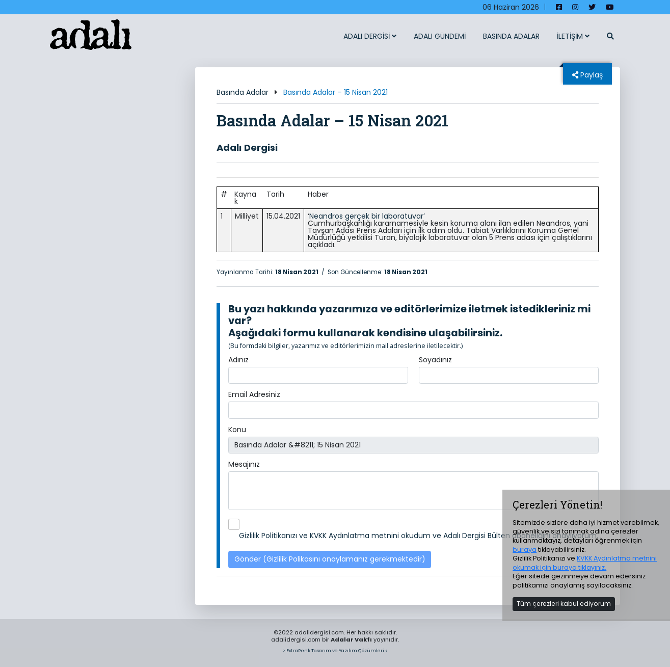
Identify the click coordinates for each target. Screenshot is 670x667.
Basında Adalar (243, 92)
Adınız (238, 359)
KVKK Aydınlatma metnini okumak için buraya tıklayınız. (585, 563)
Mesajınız (244, 464)
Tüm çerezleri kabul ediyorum (564, 603)
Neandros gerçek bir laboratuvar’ (367, 216)
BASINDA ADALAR (511, 36)
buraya (525, 549)
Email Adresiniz (254, 394)
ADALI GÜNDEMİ (440, 36)
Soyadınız (435, 359)
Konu (237, 429)
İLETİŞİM (573, 36)
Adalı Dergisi (247, 147)
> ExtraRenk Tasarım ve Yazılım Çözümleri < (335, 650)
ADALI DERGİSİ (369, 36)
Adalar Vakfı (351, 639)
